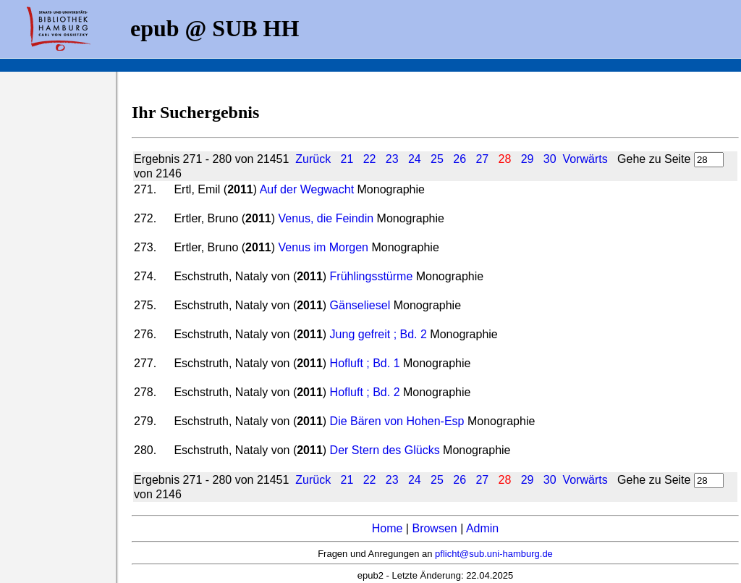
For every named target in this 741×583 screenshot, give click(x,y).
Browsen (434, 528)
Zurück (313, 159)
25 (437, 159)
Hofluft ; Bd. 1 (365, 363)
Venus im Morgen (323, 247)
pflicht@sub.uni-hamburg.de (494, 553)
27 (481, 159)
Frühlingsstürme (371, 276)
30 (549, 159)
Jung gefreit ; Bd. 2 (378, 334)
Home (387, 528)
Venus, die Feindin (325, 218)
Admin (482, 528)
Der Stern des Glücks (387, 450)
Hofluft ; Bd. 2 (365, 392)
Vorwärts (584, 159)
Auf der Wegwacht (308, 189)
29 (527, 159)
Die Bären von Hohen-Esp (397, 421)
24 (414, 159)
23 (392, 159)
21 (347, 159)
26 (459, 159)
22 (369, 159)
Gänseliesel (360, 305)
